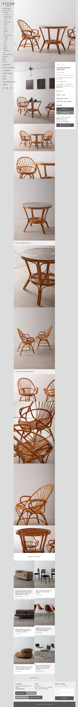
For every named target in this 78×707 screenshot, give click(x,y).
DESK (5, 20)
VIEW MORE (33, 677)
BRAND (4, 60)
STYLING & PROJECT (9, 67)
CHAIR (5, 23)
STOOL (5, 27)
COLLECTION (6, 8)
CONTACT (21, 693)
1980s (20, 596)
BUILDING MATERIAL (8, 54)
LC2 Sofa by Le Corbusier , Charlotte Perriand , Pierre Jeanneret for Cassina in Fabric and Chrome (23, 592)
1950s (62, 72)
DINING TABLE (7, 16)
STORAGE (5, 31)
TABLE (5, 41)
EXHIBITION (6, 64)
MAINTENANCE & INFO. (9, 81)
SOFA (5, 25)
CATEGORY (5, 12)
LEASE (4, 76)
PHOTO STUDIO (7, 73)
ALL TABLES (6, 14)
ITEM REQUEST (23, 697)
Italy (37, 595)
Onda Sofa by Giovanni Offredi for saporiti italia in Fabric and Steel (23, 631)
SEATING (58, 64)
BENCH (5, 29)
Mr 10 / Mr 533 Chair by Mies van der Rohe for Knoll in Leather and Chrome (43, 667)
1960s (40, 595)
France (58, 72)
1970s (19, 633)
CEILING (6, 37)
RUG (4, 44)
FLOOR (5, 39)
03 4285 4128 (65, 112)
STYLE (4, 62)
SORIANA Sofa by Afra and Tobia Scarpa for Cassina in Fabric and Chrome (24, 668)
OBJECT (5, 48)
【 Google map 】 (20, 688)
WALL (5, 43)
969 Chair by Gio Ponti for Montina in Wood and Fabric (44, 592)
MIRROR (5, 46)
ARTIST (4, 58)
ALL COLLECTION (7, 10)
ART (4, 52)
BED (4, 33)
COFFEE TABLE (7, 18)
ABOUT (5, 84)
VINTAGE (59, 105)
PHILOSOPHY (6, 70)
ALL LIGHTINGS (7, 35)
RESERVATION (65, 125)
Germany (38, 671)
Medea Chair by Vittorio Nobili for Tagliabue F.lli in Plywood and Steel (44, 629)
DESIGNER (5, 56)
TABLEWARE (6, 50)
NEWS (4, 79)
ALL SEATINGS (6, 22)
